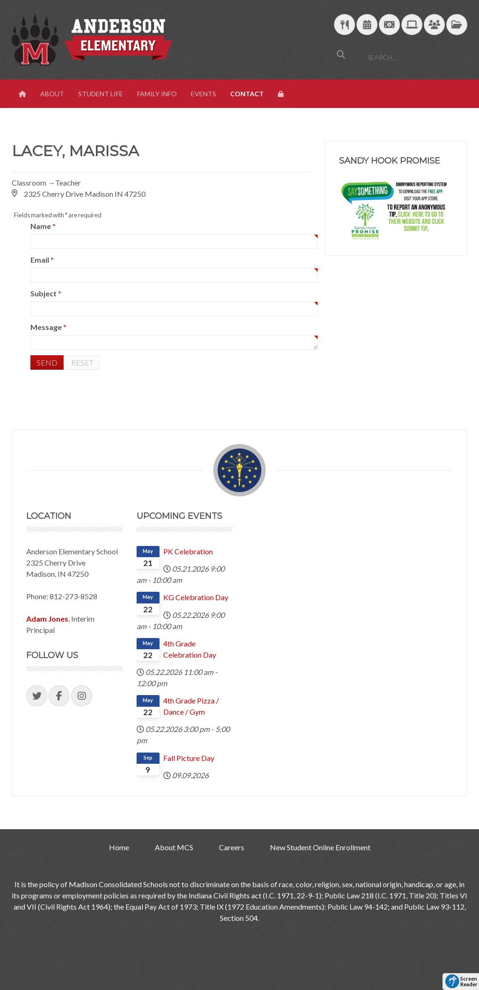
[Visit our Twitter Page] (36, 695)
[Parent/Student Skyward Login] (434, 25)
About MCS (174, 847)
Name (43, 226)
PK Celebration (188, 551)
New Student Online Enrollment (320, 847)
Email (42, 259)
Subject (45, 293)
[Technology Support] (411, 25)
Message (48, 327)
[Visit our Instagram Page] (81, 695)
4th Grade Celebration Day (189, 649)
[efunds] (389, 25)
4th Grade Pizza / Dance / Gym (191, 706)
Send (47, 362)
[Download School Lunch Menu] (344, 25)
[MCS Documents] (456, 25)
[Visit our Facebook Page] (59, 695)
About (52, 94)
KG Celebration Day (195, 597)
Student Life (100, 94)
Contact (247, 94)
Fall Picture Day (188, 757)
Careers (231, 847)
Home (119, 847)
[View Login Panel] (281, 94)
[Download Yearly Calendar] (366, 25)
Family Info (157, 94)
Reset (82, 362)
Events (203, 94)
